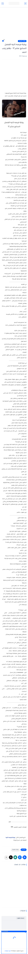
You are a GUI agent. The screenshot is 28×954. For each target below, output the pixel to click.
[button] (20, 857)
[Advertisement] (14, 24)
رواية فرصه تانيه (10, 837)
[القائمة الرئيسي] (25, 3)
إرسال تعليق (20, 918)
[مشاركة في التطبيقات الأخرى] (6, 857)
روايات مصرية (22, 41)
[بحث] (2, 3)
